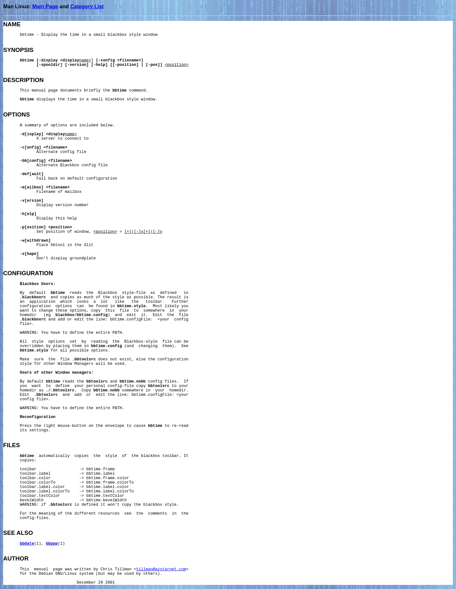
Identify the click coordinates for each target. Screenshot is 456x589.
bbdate (27, 544)
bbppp (52, 544)
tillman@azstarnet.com (161, 569)
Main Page (45, 6)
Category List (87, 6)
